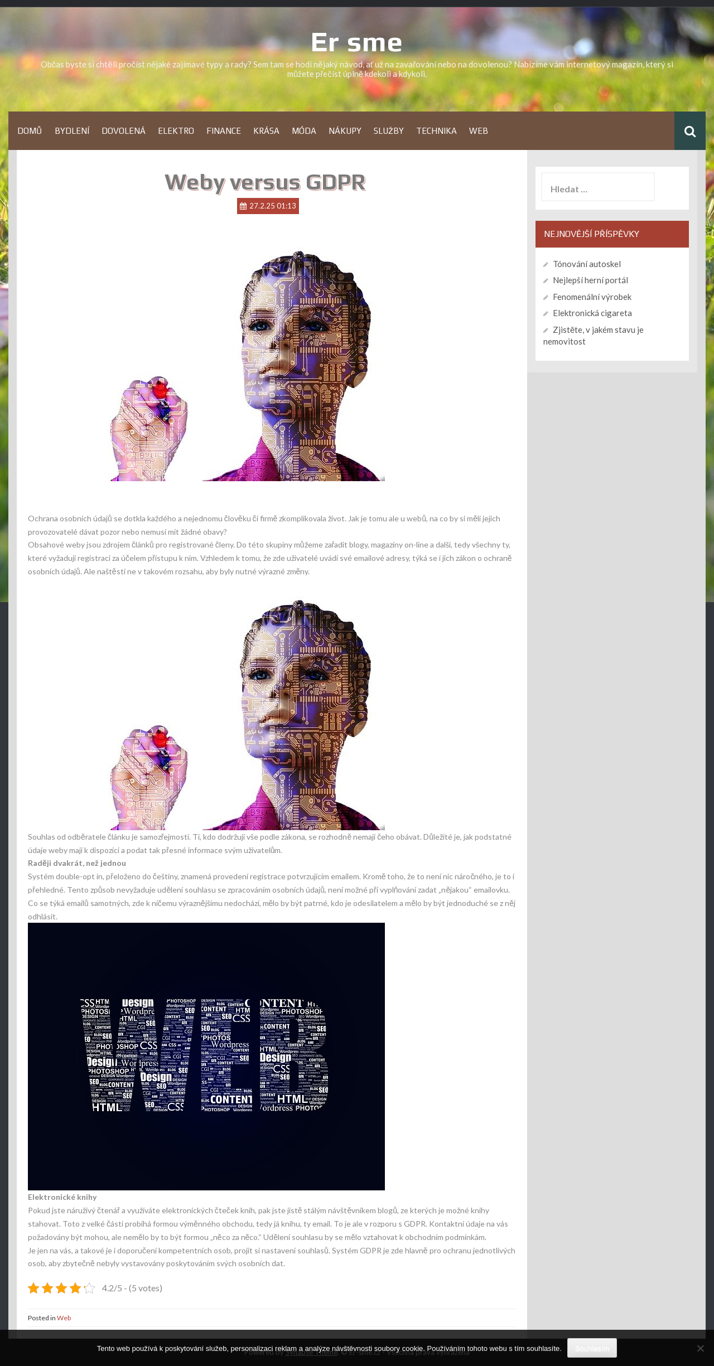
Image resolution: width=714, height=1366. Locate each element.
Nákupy (345, 130)
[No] (700, 1348)
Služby (389, 130)
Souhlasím (592, 1348)
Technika (436, 130)
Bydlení (72, 130)
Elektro (176, 130)
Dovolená (124, 130)
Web (478, 130)
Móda (304, 130)
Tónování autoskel (587, 264)
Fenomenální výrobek (592, 297)
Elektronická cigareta (592, 313)
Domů (29, 130)
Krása (266, 130)
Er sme (357, 41)
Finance (223, 130)
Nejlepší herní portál (590, 280)
